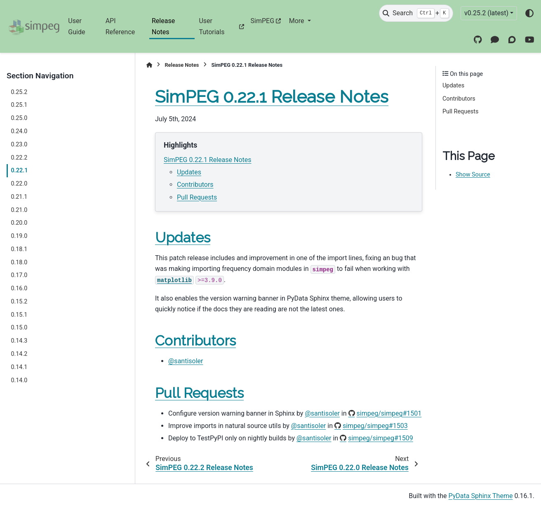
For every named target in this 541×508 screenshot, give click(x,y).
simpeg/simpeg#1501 (389, 413)
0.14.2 (19, 353)
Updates (189, 172)
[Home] (149, 65)
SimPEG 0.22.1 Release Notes (208, 160)
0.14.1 (19, 367)
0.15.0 (19, 327)
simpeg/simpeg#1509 (380, 438)
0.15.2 (19, 301)
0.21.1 (19, 196)
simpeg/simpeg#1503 (375, 426)
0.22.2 (19, 157)
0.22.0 (19, 183)
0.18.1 (19, 249)
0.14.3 (19, 340)
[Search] (416, 13)
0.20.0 (19, 222)
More (297, 21)
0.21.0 (19, 210)
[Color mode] (529, 13)
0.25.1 (19, 104)
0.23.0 (19, 144)
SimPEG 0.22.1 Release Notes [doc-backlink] (271, 97)
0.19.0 (19, 236)
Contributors (195, 184)
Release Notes (163, 26)
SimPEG (263, 21)
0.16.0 (19, 288)
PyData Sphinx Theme (481, 496)
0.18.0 (19, 262)
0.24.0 (19, 131)
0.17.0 (19, 275)
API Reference (120, 26)
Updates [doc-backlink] (182, 237)
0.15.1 (19, 314)
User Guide (76, 26)
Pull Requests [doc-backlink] (199, 393)
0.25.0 (19, 118)
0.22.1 (19, 170)
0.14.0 (19, 380)
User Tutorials (211, 26)
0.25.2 (19, 92)
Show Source (473, 174)
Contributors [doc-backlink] (195, 340)
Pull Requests (197, 197)
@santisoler (185, 361)
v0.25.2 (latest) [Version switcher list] (486, 13)
